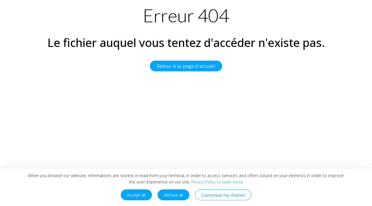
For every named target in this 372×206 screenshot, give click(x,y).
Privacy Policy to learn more (216, 182)
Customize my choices (223, 195)
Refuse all (173, 195)
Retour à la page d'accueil (186, 66)
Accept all (136, 195)
